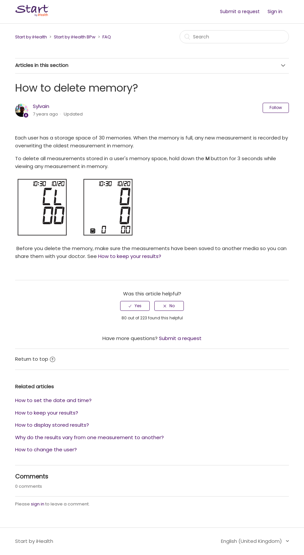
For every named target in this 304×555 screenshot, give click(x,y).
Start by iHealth (31, 37)
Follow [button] (276, 107)
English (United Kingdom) (252, 541)
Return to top (35, 358)
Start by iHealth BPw (75, 37)
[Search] (234, 36)
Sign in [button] (275, 11)
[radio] (135, 306)
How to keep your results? (129, 256)
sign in (37, 504)
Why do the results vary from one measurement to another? (89, 437)
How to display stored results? (52, 424)
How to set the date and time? (53, 400)
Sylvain (41, 106)
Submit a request (240, 11)
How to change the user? (46, 449)
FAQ (106, 37)
